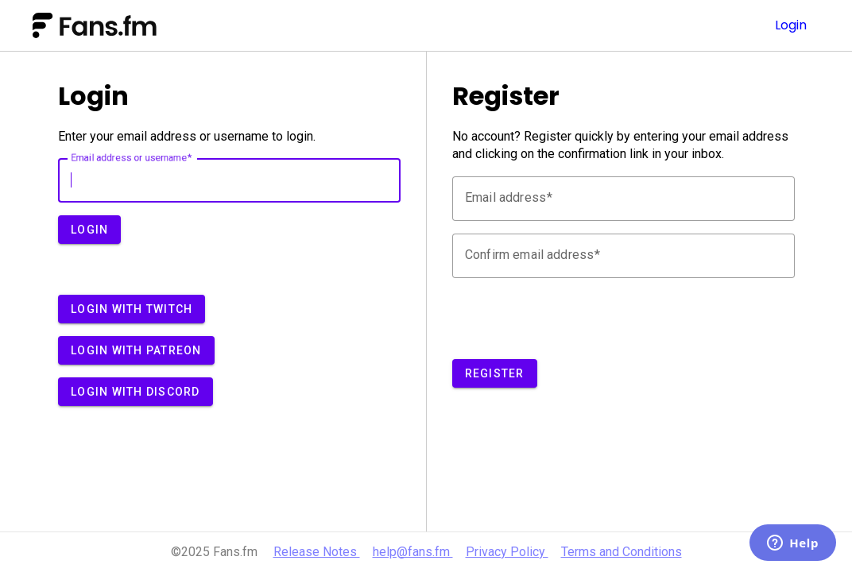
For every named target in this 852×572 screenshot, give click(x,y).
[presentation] (573, 322)
